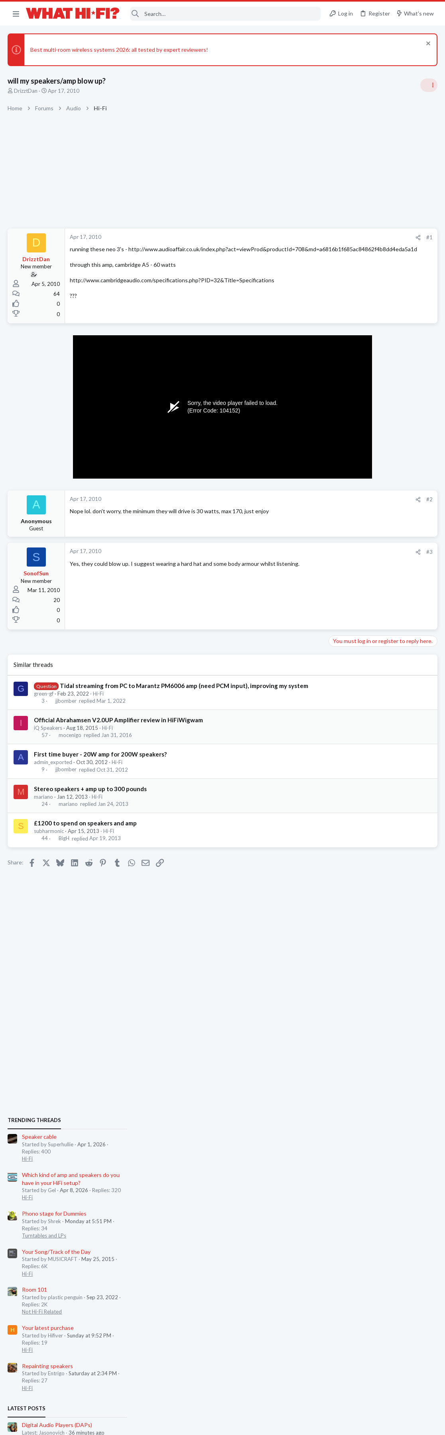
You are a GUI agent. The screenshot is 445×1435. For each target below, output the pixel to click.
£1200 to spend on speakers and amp (85, 831)
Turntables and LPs (354, 587)
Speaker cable (349, 488)
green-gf (44, 702)
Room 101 (344, 640)
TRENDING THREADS (344, 471)
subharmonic (49, 839)
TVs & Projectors (351, 861)
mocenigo (70, 743)
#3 (301, 552)
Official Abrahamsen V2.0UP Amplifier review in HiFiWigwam (118, 728)
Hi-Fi (98, 702)
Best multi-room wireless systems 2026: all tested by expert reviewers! (120, 49)
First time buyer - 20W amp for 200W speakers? (100, 762)
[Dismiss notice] (426, 44)
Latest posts (336, 760)
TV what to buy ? (353, 846)
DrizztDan (26, 91)
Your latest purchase (358, 679)
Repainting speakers (357, 717)
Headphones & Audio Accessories (371, 791)
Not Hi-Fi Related (352, 663)
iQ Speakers (48, 736)
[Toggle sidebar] (428, 85)
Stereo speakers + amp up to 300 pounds (90, 797)
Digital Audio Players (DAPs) (367, 776)
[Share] (290, 237)
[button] (16, 13)
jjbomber (66, 709)
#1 (301, 237)
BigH (64, 847)
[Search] (225, 14)
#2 (301, 499)
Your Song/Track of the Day (366, 603)
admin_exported (53, 770)
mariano (43, 805)
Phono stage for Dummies (364, 564)
